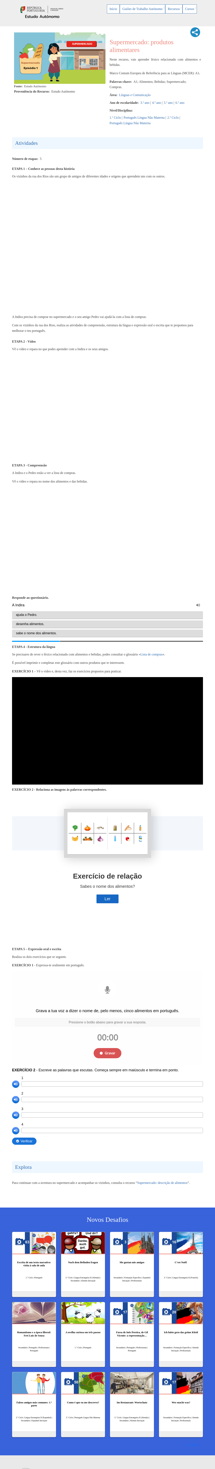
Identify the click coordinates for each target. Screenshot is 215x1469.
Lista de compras (151, 654)
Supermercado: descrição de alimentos (162, 1182)
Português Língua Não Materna (144, 117)
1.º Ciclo (115, 117)
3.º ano (144, 102)
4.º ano (156, 102)
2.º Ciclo (173, 117)
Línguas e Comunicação (135, 95)
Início (113, 9)
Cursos (189, 9)
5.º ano (168, 102)
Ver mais (192, 1444)
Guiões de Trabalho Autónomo (142, 9)
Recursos (174, 9)
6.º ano (179, 102)
